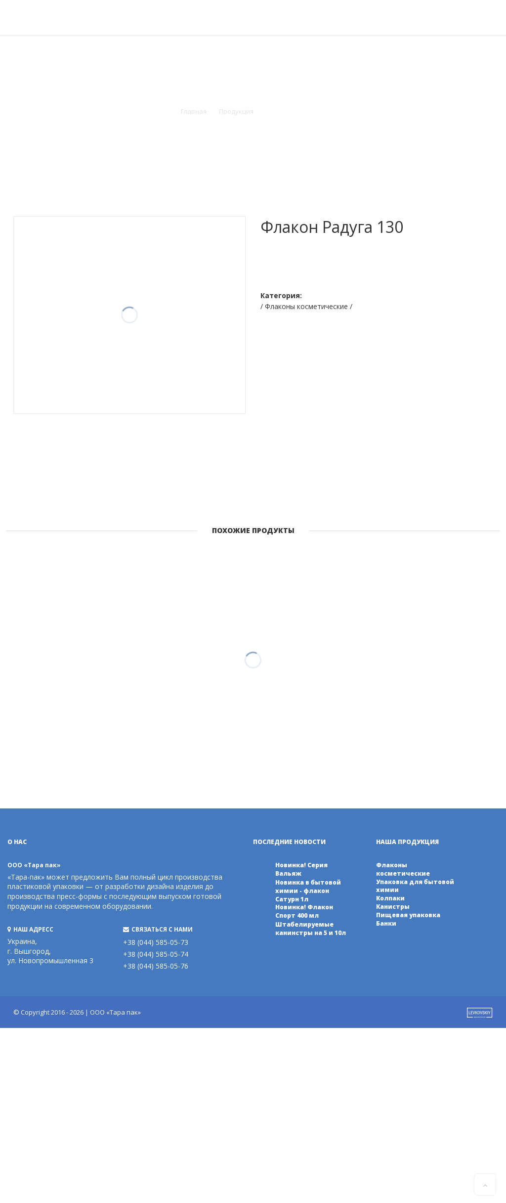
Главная (194, 111)
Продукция (236, 111)
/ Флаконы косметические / (306, 306)
